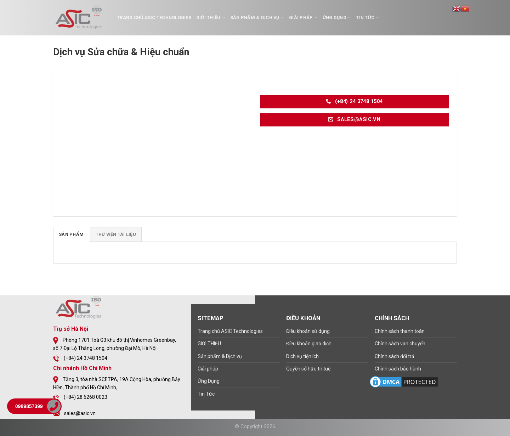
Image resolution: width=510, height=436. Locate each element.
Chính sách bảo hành (398, 369)
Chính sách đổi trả (394, 356)
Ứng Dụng (337, 17)
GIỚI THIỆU (210, 17)
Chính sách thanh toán (400, 331)
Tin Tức (367, 17)
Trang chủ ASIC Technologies (154, 17)
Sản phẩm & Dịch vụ (257, 17)
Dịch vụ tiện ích (302, 356)
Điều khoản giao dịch (309, 343)
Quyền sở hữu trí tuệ (308, 369)
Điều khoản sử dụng (308, 331)
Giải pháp (303, 17)
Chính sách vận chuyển (400, 343)
